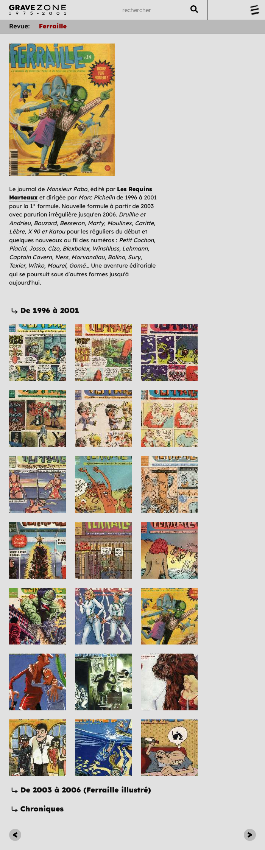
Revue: (19, 26)
